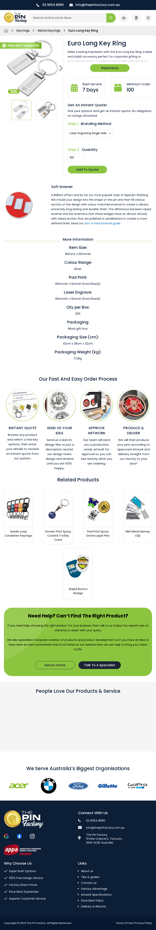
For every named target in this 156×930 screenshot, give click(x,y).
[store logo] (15, 18)
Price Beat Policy (92, 901)
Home (6, 30)
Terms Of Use (124, 923)
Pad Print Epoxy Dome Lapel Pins (98, 534)
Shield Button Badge (78, 591)
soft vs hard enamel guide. (102, 223)
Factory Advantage (94, 889)
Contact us (89, 883)
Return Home (55, 665)
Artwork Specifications (96, 895)
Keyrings (23, 30)
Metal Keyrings (49, 30)
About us (87, 871)
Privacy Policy (143, 923)
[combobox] (72, 18)
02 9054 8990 (50, 5)
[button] (60, 68)
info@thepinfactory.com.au (94, 5)
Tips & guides (90, 877)
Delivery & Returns (93, 906)
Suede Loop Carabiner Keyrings (18, 534)
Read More (109, 68)
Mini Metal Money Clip (138, 534)
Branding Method (96, 123)
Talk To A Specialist (99, 665)
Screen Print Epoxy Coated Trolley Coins (58, 536)
